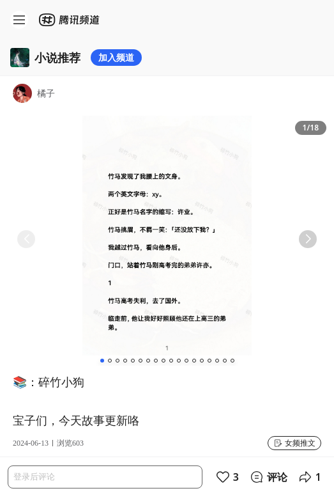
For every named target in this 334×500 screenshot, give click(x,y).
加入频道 (116, 57)
